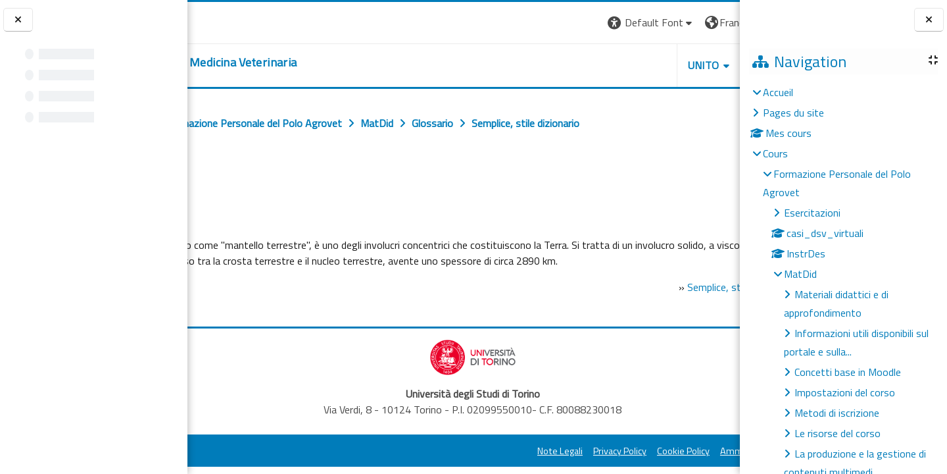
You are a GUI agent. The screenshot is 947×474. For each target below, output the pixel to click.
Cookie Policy (565, 467)
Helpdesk (660, 65)
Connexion (707, 22)
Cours (775, 153)
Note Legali (442, 467)
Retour (216, 182)
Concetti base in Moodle (847, 372)
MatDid (800, 274)
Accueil (778, 92)
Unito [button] (586, 65)
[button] (533, 23)
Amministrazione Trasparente (663, 467)
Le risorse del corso (837, 433)
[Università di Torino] (228, 21)
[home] (293, 62)
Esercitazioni (812, 213)
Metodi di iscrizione (836, 413)
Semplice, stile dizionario (639, 303)
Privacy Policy (502, 467)
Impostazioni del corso (844, 392)
